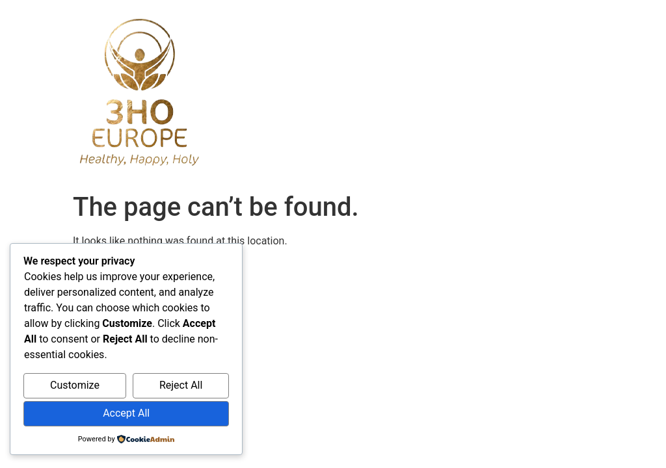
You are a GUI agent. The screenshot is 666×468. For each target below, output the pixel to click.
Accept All (126, 413)
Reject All (180, 385)
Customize (75, 385)
